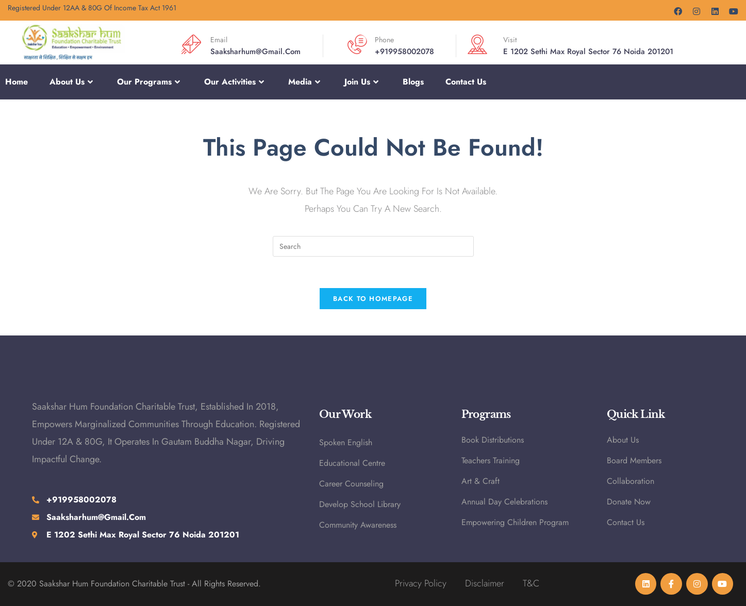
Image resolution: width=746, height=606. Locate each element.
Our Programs (150, 82)
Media (305, 82)
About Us (72, 82)
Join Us (362, 82)
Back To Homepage (373, 299)
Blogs (413, 82)
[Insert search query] (373, 246)
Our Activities (235, 82)
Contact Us (465, 82)
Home (16, 82)
